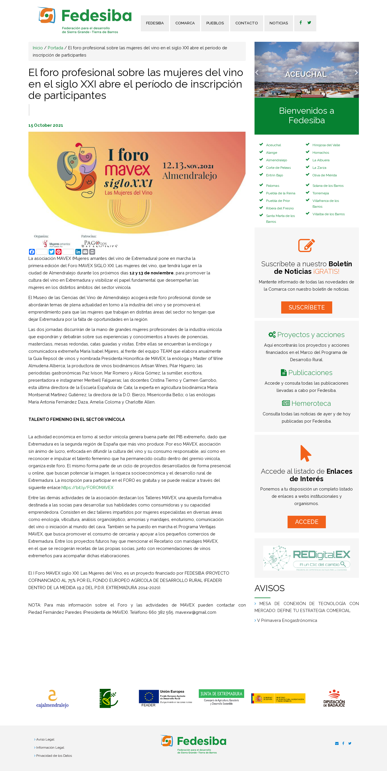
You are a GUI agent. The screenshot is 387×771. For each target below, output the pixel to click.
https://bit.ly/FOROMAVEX (87, 487)
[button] (262, 70)
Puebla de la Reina (280, 193)
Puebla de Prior (278, 201)
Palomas (272, 186)
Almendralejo (276, 160)
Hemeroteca (311, 403)
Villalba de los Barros (328, 214)
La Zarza (319, 168)
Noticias (279, 23)
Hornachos (320, 153)
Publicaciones (310, 373)
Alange (271, 153)
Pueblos (215, 23)
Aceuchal (273, 145)
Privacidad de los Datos (54, 756)
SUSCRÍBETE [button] (307, 307)
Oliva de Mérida (324, 175)
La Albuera (321, 160)
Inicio (38, 47)
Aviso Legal (45, 739)
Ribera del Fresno (280, 208)
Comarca (185, 23)
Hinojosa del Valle (326, 145)
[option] (52, 699)
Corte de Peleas (278, 168)
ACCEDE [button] (306, 521)
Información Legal (50, 747)
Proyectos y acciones (311, 335)
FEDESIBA (155, 23)
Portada (55, 47)
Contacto (246, 23)
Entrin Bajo (274, 175)
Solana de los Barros (328, 186)
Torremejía (320, 193)
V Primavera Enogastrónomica (287, 620)
